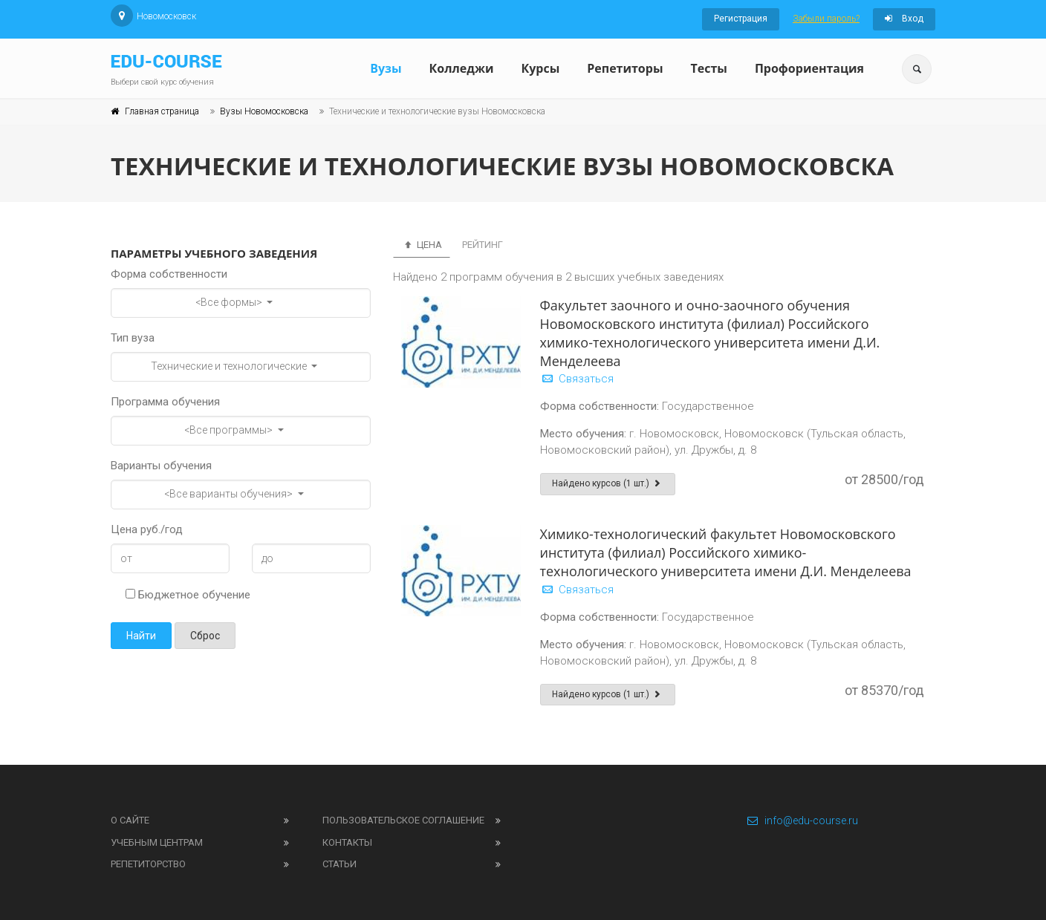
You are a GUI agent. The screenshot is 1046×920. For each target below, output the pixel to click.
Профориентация (809, 68)
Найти (141, 636)
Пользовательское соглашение (403, 820)
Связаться (577, 378)
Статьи (339, 864)
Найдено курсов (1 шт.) (608, 483)
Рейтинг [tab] (482, 244)
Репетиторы (625, 68)
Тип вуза (133, 338)
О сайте (130, 820)
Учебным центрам (157, 842)
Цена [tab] (421, 244)
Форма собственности (169, 274)
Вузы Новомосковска (264, 111)
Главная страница (162, 111)
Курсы (540, 68)
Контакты (347, 842)
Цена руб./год (147, 529)
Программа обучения (165, 401)
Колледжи (461, 68)
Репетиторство (148, 864)
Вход (904, 18)
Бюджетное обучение (188, 594)
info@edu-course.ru (802, 820)
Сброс (205, 636)
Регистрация (740, 18)
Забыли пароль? (826, 18)
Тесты (708, 68)
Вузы (385, 68)
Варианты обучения (161, 465)
